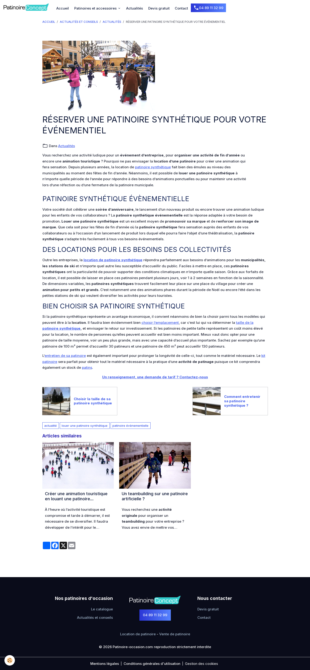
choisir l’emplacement (160, 322)
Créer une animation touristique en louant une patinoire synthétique (76, 496)
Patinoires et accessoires (96, 8)
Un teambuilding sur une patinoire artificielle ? (155, 496)
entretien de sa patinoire (65, 355)
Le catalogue (102, 609)
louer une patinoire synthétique (85, 425)
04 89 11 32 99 (208, 8)
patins (87, 367)
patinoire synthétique (153, 167)
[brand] (26, 7)
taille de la (244, 322)
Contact (181, 8)
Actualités (134, 8)
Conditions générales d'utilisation (152, 663)
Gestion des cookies (201, 663)
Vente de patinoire (174, 634)
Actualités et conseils (79, 22)
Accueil (62, 8)
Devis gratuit (159, 8)
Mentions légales (104, 663)
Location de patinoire (138, 634)
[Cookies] (10, 660)
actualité (50, 425)
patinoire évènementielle (130, 425)
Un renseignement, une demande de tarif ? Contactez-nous (155, 377)
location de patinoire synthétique (113, 260)
